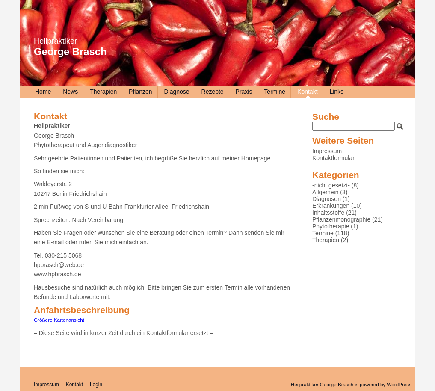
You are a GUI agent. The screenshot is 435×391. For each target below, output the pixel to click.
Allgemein (325, 192)
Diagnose (176, 91)
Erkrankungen (330, 205)
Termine (274, 91)
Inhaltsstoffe (328, 212)
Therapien (103, 91)
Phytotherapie (330, 226)
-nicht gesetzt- (331, 185)
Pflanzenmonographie (341, 219)
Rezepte (212, 91)
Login (96, 385)
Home (43, 91)
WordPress (399, 384)
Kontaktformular (333, 157)
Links (336, 91)
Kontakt (307, 91)
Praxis (244, 91)
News (70, 91)
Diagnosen (326, 199)
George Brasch (70, 51)
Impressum (327, 151)
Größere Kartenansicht (59, 320)
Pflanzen (140, 91)
